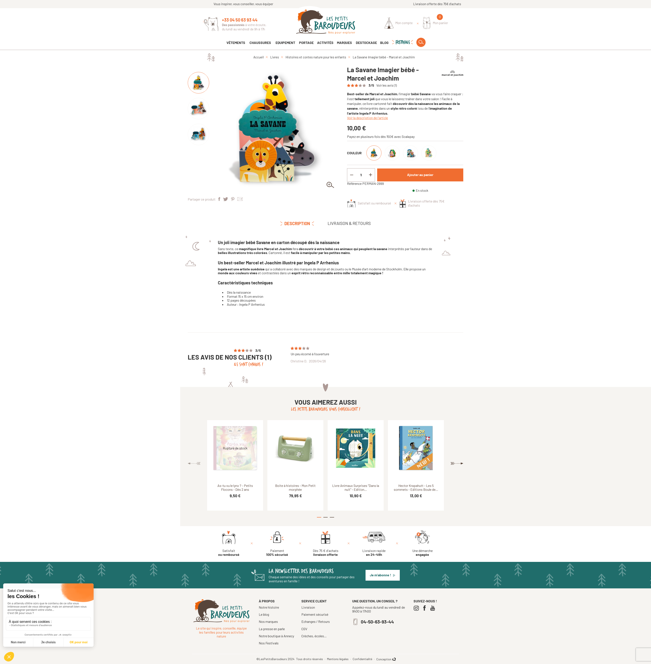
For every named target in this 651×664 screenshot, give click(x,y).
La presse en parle (272, 629)
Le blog (264, 614)
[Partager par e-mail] (240, 199)
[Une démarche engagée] (422, 543)
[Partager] (219, 199)
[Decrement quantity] (351, 174)
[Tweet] (225, 199)
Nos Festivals (269, 643)
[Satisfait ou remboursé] (228, 543)
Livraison (308, 607)
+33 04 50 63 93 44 (239, 19)
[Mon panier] (435, 23)
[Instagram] (417, 608)
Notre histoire (269, 607)
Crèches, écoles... (314, 636)
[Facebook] (425, 608)
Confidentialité (363, 659)
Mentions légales (338, 659)
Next (457, 463)
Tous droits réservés (310, 659)
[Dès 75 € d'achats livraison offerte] (325, 543)
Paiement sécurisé (314, 614)
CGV (304, 629)
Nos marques (268, 621)
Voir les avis (386, 85)
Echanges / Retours (315, 621)
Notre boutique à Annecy (276, 636)
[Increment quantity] (370, 174)
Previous (194, 463)
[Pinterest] (232, 199)
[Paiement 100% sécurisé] (277, 543)
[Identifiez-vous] (398, 23)
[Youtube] (433, 608)
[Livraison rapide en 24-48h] (374, 543)
